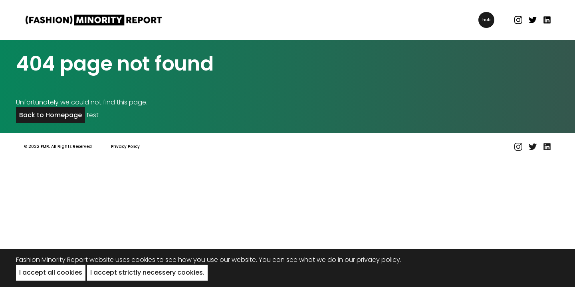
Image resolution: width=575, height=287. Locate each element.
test (93, 115)
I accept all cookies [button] (50, 272)
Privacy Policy (125, 146)
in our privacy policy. (369, 259)
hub (486, 20)
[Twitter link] (533, 20)
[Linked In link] (547, 20)
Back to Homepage (50, 115)
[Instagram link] (518, 20)
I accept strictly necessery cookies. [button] (147, 272)
